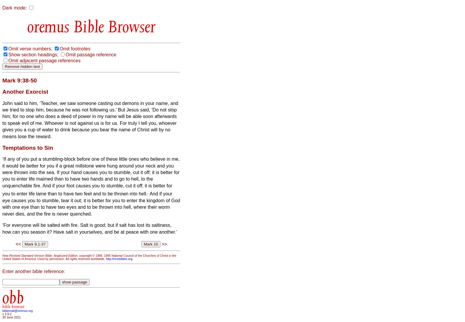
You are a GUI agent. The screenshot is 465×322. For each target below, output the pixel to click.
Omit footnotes (75, 48)
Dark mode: (14, 7)
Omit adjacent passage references (44, 60)
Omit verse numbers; (30, 48)
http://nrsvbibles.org (119, 259)
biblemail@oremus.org (17, 311)
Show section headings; (33, 54)
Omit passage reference (91, 54)
